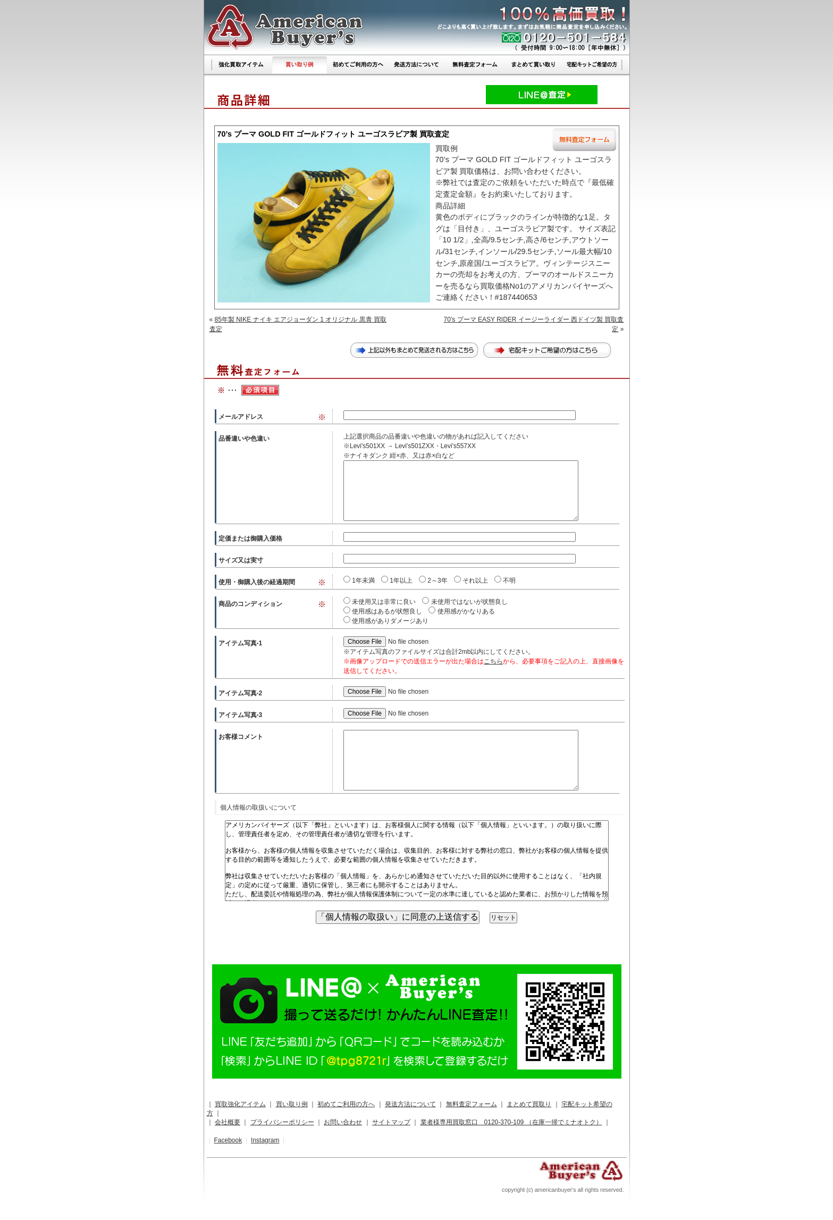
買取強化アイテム (240, 1104)
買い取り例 (292, 1104)
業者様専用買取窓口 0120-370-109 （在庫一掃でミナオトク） (511, 1122)
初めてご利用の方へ (346, 1104)
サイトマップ (391, 1122)
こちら (493, 661)
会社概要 (227, 1122)
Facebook (228, 1140)
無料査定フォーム (471, 1104)
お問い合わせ (343, 1122)
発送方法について (410, 1104)
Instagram (265, 1140)
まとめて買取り (529, 1104)
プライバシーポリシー (282, 1122)
